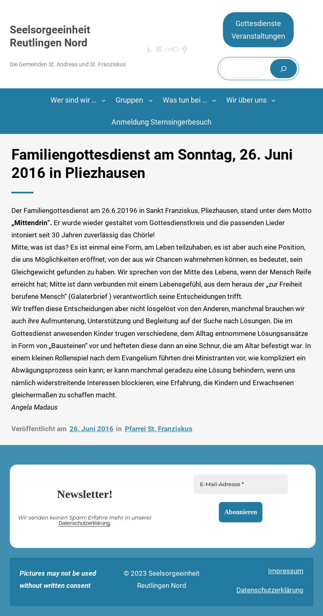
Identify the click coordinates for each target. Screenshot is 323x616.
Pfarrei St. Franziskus (158, 429)
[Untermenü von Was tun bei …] (214, 100)
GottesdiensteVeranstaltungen (258, 30)
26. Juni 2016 (91, 429)
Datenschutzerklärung (84, 523)
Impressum (285, 571)
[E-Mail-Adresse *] (241, 484)
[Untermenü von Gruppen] (150, 100)
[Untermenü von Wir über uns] (273, 100)
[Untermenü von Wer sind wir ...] (103, 100)
